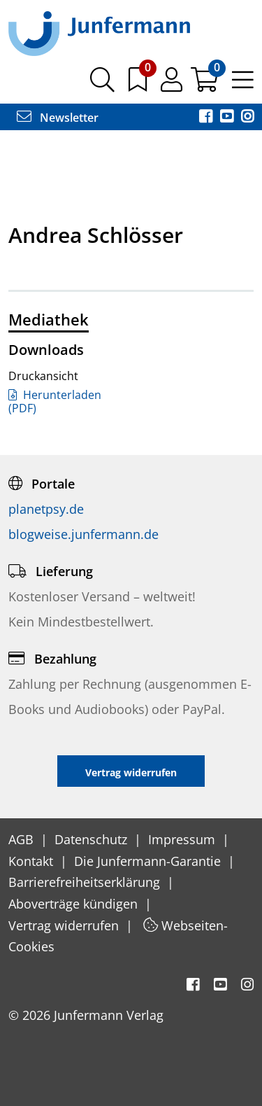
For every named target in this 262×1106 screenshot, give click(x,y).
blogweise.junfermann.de (83, 534)
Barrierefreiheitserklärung (85, 882)
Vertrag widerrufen (65, 925)
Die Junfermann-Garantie (149, 861)
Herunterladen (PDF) (54, 401)
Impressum (183, 839)
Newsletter (58, 117)
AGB (22, 839)
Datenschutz (92, 839)
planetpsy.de (46, 508)
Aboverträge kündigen (74, 903)
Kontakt (32, 861)
